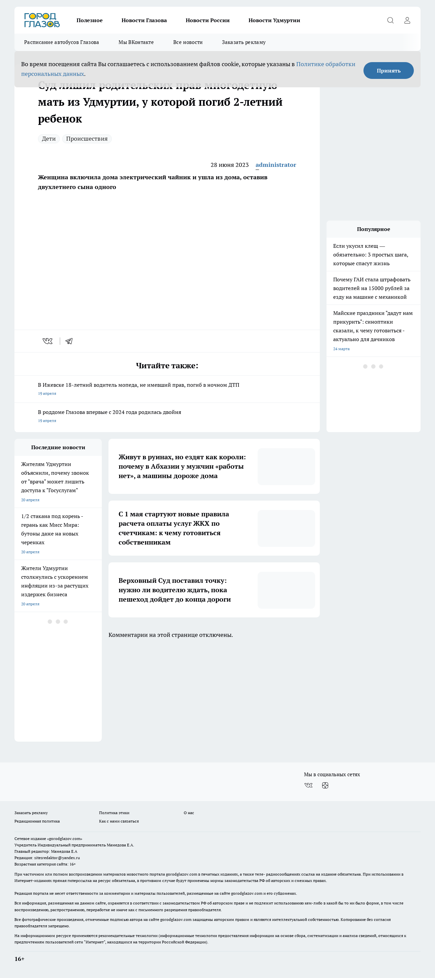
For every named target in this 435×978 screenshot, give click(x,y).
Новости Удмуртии (274, 20)
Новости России (208, 20)
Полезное (90, 20)
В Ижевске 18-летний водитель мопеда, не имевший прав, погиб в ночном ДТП (167, 389)
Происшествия (87, 138)
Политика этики (114, 812)
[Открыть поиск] (390, 20)
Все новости (188, 42)
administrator (276, 165)
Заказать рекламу (244, 42)
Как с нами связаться (119, 821)
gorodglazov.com (181, 874)
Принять (389, 70)
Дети (49, 138)
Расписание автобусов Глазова (61, 42)
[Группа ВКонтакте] (308, 785)
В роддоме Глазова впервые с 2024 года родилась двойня (167, 417)
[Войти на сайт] (407, 20)
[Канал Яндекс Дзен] (325, 785)
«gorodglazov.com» (64, 838)
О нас (189, 812)
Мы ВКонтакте (136, 42)
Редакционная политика (37, 821)
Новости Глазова (144, 20)
